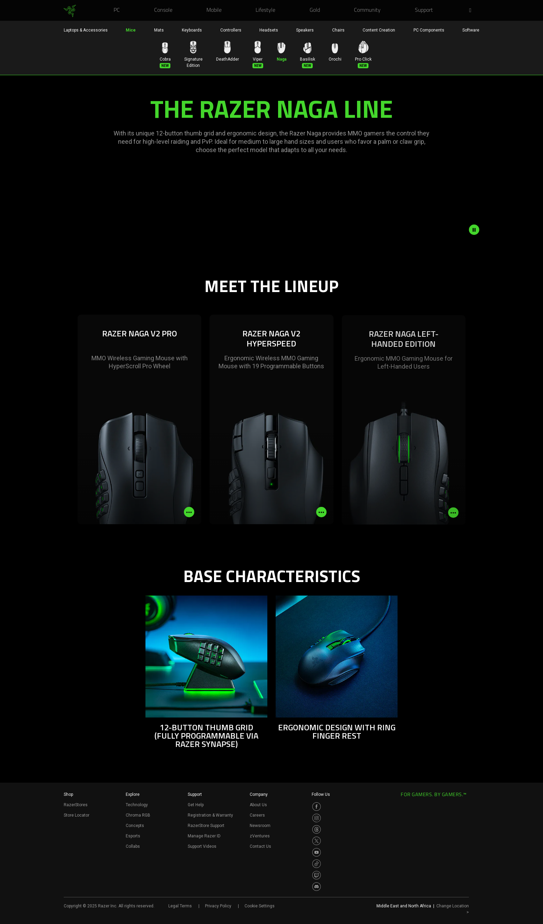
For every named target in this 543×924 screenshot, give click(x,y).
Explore (133, 794)
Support (195, 794)
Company (259, 794)
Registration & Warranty (210, 815)
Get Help (196, 804)
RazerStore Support (206, 825)
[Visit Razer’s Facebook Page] (316, 806)
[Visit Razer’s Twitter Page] (316, 841)
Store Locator (76, 815)
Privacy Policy (218, 906)
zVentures (260, 836)
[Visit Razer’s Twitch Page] (316, 875)
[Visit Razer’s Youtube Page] (316, 852)
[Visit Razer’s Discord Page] (316, 886)
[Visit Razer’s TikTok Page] (316, 864)
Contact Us (260, 846)
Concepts (135, 825)
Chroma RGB (138, 815)
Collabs (133, 846)
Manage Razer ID (204, 836)
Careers (257, 815)
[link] (70, 11)
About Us (258, 804)
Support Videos (202, 846)
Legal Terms (180, 906)
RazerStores (76, 804)
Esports (133, 836)
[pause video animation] (474, 229)
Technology (137, 804)
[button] (472, 10)
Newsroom (260, 825)
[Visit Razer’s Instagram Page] (316, 818)
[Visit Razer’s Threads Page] (316, 829)
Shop (68, 794)
